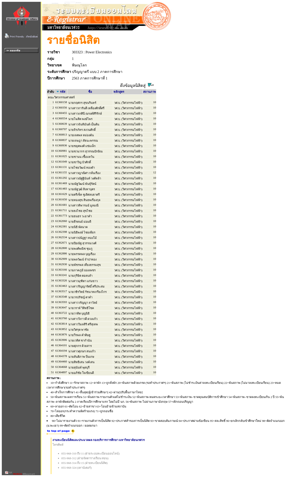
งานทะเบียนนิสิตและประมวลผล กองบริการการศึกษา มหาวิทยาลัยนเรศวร (98, 440)
